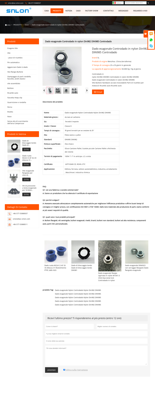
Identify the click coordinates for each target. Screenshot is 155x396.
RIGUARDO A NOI (140, 11)
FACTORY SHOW (91, 11)
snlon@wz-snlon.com (15, 3)
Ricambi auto (12, 93)
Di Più (26, 149)
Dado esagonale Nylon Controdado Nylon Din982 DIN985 (78, 296)
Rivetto (10, 112)
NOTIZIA (69, 11)
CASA (46, 11)
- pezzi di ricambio (14, 58)
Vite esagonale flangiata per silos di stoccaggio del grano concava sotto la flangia (28, 173)
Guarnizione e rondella (16, 102)
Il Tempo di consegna (101, 65)
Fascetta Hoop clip (14, 98)
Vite (8, 53)
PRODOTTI (57, 11)
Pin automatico (13, 62)
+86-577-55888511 (20, 224)
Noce (27, 25)
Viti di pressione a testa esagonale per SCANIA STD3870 (29, 188)
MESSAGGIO (123, 11)
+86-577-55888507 (34, 3)
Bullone (10, 88)
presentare (51, 376)
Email (98, 92)
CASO (78, 11)
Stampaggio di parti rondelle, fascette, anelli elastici (19, 78)
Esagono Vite (12, 48)
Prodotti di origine (100, 61)
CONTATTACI (108, 11)
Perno (9, 107)
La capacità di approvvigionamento (107, 69)
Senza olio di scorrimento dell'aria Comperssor (17, 122)
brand (94, 58)
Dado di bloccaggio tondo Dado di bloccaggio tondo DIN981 (29, 143)
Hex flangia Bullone (15, 72)
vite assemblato (13, 84)
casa (7, 25)
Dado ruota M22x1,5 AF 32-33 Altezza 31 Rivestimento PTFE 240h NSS (29, 158)
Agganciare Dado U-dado (17, 67)
